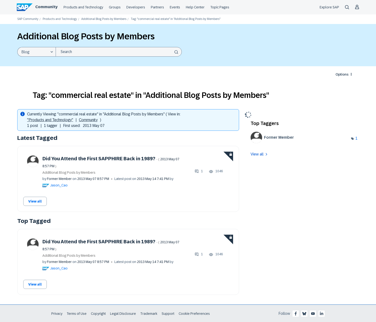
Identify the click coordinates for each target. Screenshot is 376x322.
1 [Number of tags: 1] (356, 138)
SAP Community (27, 19)
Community (46, 7)
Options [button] (341, 74)
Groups (115, 7)
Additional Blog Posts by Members (103, 19)
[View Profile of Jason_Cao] (59, 185)
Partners (157, 7)
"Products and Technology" (50, 120)
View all (35, 201)
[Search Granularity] (36, 52)
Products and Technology (83, 7)
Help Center (195, 7)
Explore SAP (329, 7)
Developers (135, 7)
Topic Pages (219, 7)
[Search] (119, 52)
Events (175, 7)
